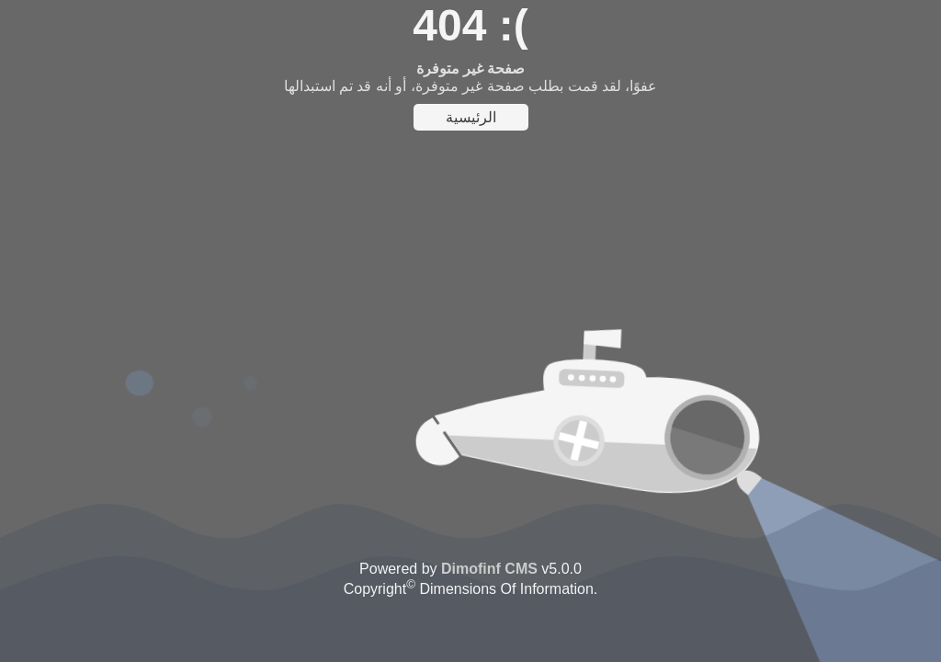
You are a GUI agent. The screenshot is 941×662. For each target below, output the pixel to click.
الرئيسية (471, 117)
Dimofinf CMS (489, 568)
